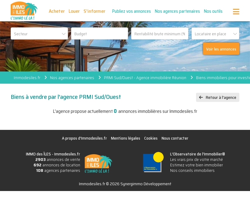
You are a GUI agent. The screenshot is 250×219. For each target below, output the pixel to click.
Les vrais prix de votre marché (196, 159)
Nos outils (213, 11)
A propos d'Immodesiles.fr (84, 138)
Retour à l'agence (221, 97)
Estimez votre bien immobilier (196, 165)
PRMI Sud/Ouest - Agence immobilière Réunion (145, 77)
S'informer (94, 11)
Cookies (151, 138)
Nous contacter (175, 138)
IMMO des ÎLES (24, 10)
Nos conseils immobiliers (192, 170)
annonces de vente (57, 159)
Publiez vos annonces (131, 11)
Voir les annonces (221, 49)
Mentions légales (125, 138)
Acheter (57, 11)
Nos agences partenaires (177, 11)
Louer (74, 11)
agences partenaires (58, 170)
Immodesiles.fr (27, 77)
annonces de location (57, 165)
